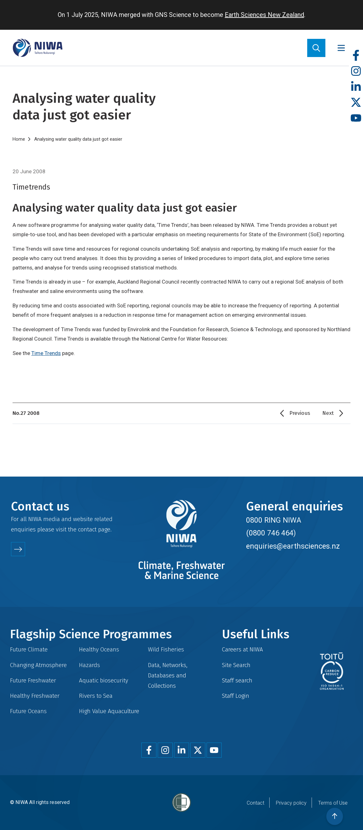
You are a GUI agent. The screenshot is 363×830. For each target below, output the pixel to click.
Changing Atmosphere (38, 665)
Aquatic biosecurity (103, 680)
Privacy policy (291, 803)
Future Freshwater (33, 680)
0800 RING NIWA (273, 520)
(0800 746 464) (271, 533)
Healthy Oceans (99, 649)
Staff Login (235, 695)
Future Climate (29, 649)
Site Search (236, 665)
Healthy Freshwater (35, 695)
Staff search (237, 680)
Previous (299, 413)
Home (19, 139)
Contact (255, 803)
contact (87, 529)
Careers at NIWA (242, 649)
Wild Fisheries (166, 649)
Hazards (89, 665)
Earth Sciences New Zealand (264, 14)
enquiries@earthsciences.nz (293, 546)
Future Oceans (28, 711)
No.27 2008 (26, 413)
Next (328, 413)
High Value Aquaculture (109, 711)
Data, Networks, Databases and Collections (167, 675)
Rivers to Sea (96, 695)
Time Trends (46, 353)
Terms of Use (333, 803)
